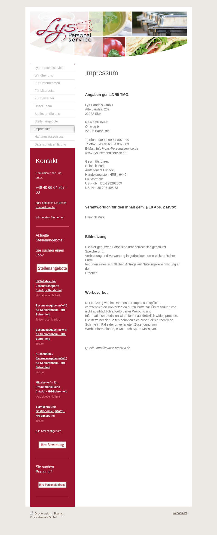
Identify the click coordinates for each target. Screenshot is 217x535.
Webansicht (180, 513)
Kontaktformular (45, 207)
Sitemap (58, 513)
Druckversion (41, 513)
